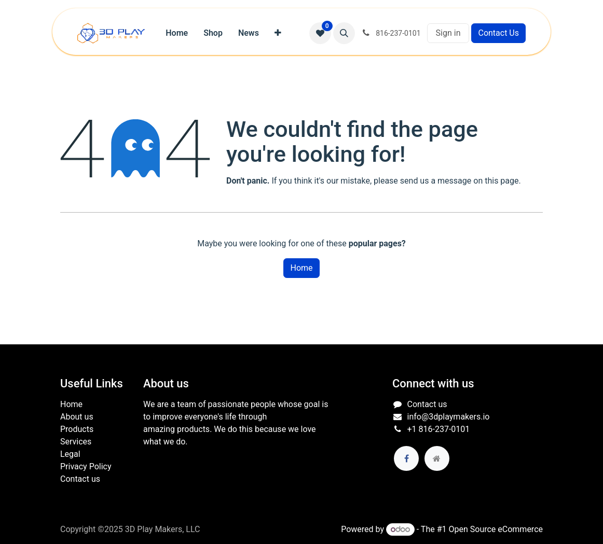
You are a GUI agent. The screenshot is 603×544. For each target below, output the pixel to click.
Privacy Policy (86, 466)
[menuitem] (176, 33)
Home (301, 268)
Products (76, 429)
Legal (70, 454)
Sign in (448, 33)
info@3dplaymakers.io (448, 417)
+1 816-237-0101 (438, 429)
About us (76, 417)
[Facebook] (406, 458)
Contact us (80, 479)
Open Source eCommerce (495, 529)
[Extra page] (436, 458)
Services (75, 442)
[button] (344, 33)
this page (501, 181)
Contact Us (498, 33)
